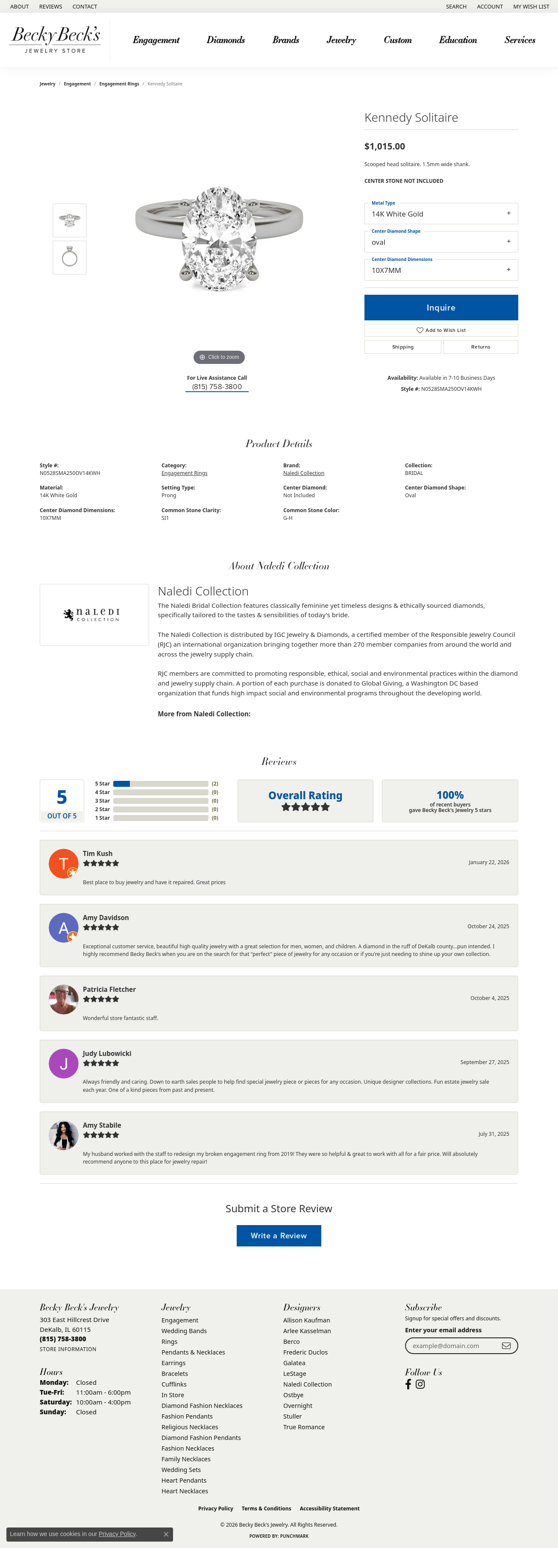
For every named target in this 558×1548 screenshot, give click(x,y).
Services (520, 39)
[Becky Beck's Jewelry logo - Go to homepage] (57, 40)
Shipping (403, 347)
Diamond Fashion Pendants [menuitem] (201, 1438)
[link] (19, 6)
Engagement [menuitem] (180, 1320)
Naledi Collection (303, 473)
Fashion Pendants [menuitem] (187, 1416)
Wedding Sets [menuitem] (181, 1470)
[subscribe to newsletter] (506, 1345)
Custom (397, 39)
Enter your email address (443, 1330)
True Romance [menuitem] (304, 1427)
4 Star (102, 792)
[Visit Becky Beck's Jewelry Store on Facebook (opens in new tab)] (408, 1384)
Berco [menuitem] (291, 1341)
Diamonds (226, 39)
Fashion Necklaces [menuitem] (188, 1448)
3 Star (102, 800)
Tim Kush (98, 853)
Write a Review (279, 1235)
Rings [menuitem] (169, 1341)
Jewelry (341, 39)
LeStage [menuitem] (294, 1373)
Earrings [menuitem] (173, 1363)
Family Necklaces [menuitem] (186, 1459)
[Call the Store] (63, 1338)
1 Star (102, 817)
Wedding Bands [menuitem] (184, 1331)
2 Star (102, 809)
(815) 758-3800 (217, 386)
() (215, 783)
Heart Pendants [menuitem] (184, 1480)
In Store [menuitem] (173, 1395)
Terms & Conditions (266, 1508)
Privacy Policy (215, 1508)
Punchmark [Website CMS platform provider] (294, 1536)
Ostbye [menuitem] (293, 1395)
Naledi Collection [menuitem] (307, 1384)
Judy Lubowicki (107, 1053)
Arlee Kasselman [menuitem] (307, 1331)
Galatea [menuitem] (294, 1363)
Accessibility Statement (330, 1508)
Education (458, 39)
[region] (219, 239)
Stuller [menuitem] (292, 1416)
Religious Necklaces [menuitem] (190, 1427)
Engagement (156, 39)
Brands (286, 39)
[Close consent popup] (166, 1534)
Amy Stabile (102, 1125)
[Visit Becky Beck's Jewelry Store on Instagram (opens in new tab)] (420, 1384)
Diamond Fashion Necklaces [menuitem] (202, 1405)
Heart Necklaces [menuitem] (185, 1491)
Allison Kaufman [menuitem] (306, 1320)
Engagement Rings (119, 84)
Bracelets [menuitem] (175, 1373)
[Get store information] (68, 1349)
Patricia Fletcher (109, 989)
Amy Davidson (106, 917)
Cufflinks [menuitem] (174, 1384)
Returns (481, 347)
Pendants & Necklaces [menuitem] (193, 1352)
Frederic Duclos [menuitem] (305, 1352)
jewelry (48, 84)
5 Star (102, 783)
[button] (455, 6)
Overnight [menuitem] (297, 1405)
